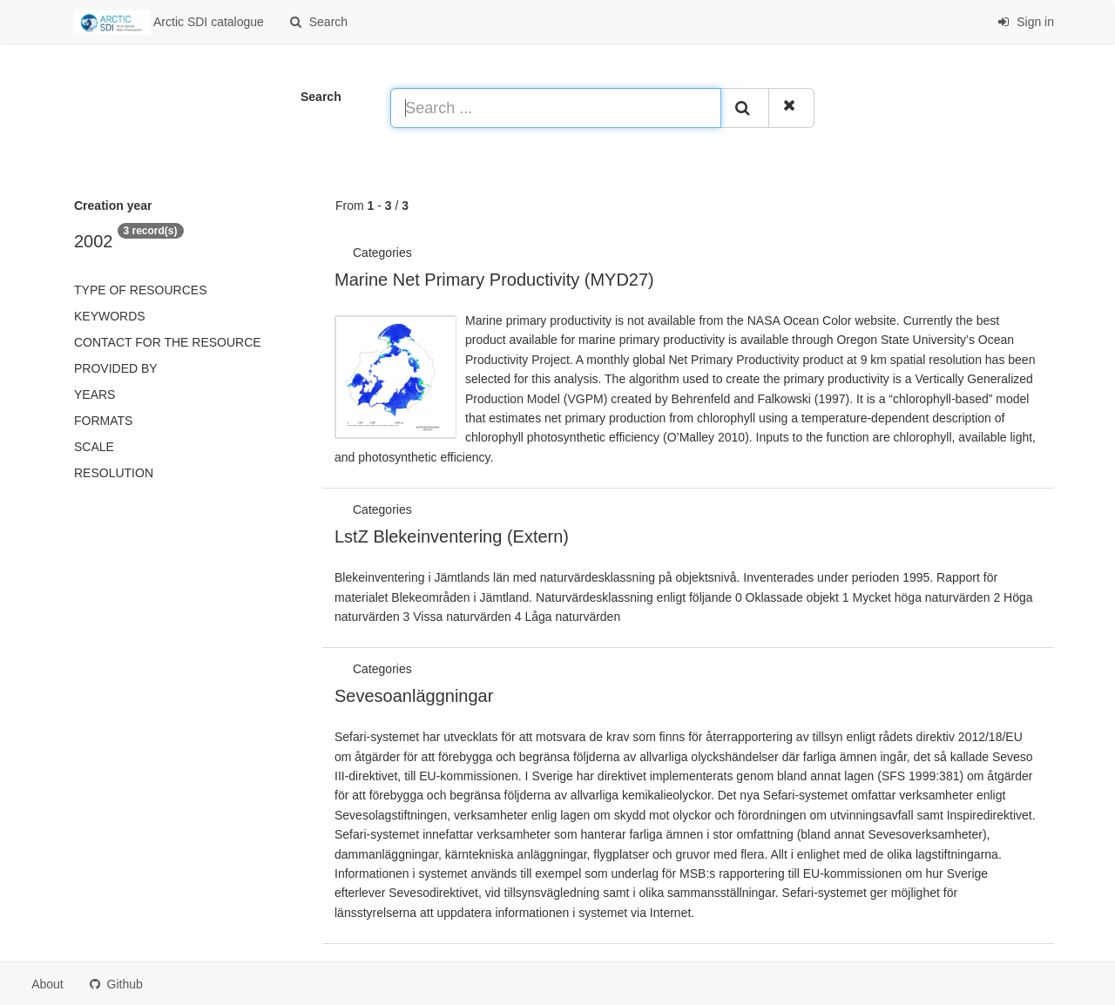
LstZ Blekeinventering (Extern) (451, 536)
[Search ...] (555, 108)
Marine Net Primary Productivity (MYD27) (494, 279)
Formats (103, 421)
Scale (94, 447)
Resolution (113, 473)
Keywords (109, 316)
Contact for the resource (167, 342)
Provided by (116, 368)
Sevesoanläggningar (413, 695)
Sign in (1025, 22)
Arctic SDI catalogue (169, 22)
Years (94, 394)
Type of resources (140, 290)
